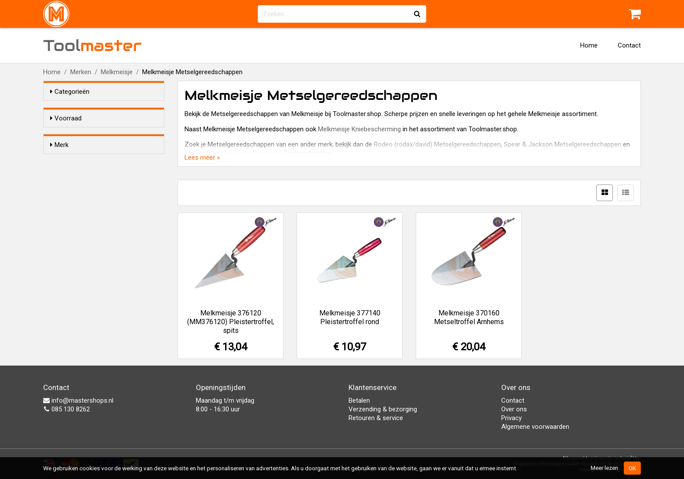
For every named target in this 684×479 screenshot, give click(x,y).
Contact (629, 45)
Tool (92, 45)
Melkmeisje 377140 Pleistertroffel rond (349, 317)
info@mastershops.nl (78, 400)
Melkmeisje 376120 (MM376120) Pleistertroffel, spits (230, 322)
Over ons (514, 409)
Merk (59, 160)
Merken (80, 72)
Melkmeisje (117, 72)
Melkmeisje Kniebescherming (359, 129)
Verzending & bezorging (383, 409)
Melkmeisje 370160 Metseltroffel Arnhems (469, 317)
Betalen (359, 400)
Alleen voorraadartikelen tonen (106, 135)
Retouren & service (376, 418)
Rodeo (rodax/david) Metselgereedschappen (437, 144)
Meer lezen (604, 467)
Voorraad (66, 118)
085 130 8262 (66, 409)
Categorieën (69, 91)
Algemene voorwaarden (535, 427)
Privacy (511, 418)
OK (632, 468)
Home (589, 45)
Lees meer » (202, 157)
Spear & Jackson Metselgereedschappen (562, 144)
